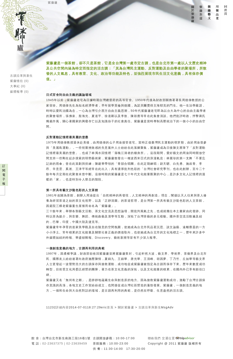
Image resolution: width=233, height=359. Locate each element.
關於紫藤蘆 (126, 307)
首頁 (110, 307)
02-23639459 (76, 343)
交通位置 (168, 338)
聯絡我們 (154, 338)
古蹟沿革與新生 (21, 75)
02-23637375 (52, 343)
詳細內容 (62, 307)
